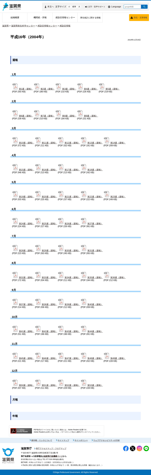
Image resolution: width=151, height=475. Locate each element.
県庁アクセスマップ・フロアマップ (51, 448)
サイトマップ (63, 440)
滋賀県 (5, 26)
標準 (74, 7)
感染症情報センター (47, 26)
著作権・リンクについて (41, 440)
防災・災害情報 (140, 17)
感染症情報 (65, 26)
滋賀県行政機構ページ (53, 456)
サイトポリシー (81, 440)
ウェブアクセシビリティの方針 (106, 440)
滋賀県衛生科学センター (23, 26)
